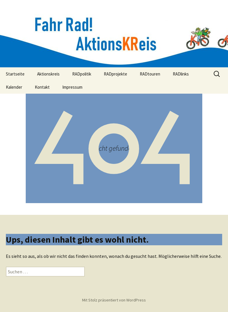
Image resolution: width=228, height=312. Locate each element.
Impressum (72, 87)
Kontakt (42, 87)
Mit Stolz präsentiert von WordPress (114, 300)
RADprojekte (115, 74)
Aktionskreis (48, 74)
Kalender (14, 87)
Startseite (15, 74)
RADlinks (181, 74)
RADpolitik (81, 74)
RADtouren (150, 74)
